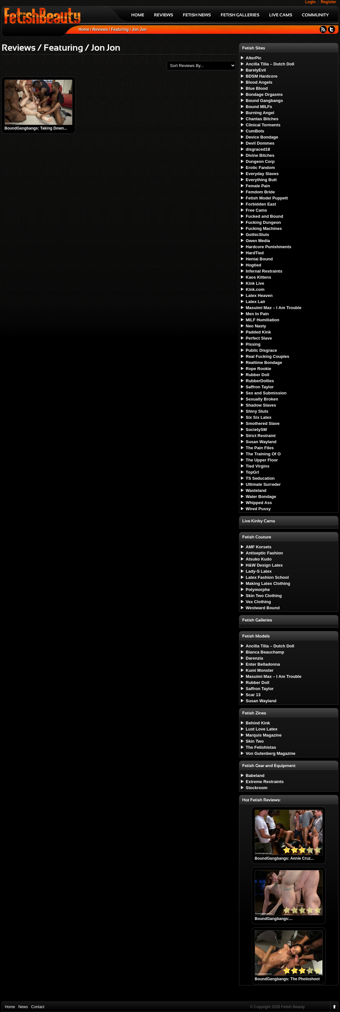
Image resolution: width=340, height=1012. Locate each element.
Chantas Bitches (262, 118)
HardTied (255, 252)
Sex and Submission (266, 393)
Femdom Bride (260, 192)
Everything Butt (261, 179)
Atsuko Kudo (259, 559)
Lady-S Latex (259, 571)
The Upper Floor (262, 460)
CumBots (255, 131)
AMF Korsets (258, 546)
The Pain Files (260, 447)
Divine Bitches (260, 155)
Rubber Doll (257, 374)
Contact (37, 1007)
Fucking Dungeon (263, 222)
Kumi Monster (260, 670)
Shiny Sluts (257, 411)
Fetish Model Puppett (267, 198)
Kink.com (255, 289)
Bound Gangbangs (264, 100)
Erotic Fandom (260, 167)
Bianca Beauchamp (265, 652)
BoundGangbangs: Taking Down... (35, 128)
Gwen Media (258, 240)
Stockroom (257, 787)
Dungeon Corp (260, 161)
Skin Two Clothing (264, 595)
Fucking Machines (264, 228)
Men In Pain (257, 313)
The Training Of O (263, 453)
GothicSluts (257, 234)
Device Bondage (262, 137)
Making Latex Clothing (268, 583)
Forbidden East (261, 204)
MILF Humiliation (262, 319)
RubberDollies (260, 380)
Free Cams (256, 210)
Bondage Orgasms (264, 94)
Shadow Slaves (261, 405)
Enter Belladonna (263, 664)
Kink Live (255, 283)
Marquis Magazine (264, 735)
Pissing (253, 344)
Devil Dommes (260, 143)
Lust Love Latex (261, 729)
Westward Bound (263, 607)
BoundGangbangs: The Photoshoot (287, 979)
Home (84, 29)
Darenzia (254, 658)
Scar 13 (253, 694)
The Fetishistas (261, 747)
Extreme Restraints (265, 781)
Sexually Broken (262, 399)
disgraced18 (258, 149)
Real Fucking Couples (267, 356)
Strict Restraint (261, 435)
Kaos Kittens (258, 277)
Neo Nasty (256, 326)
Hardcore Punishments (268, 246)
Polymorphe (258, 589)
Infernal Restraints (264, 271)
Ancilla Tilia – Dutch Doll (270, 64)
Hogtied (253, 265)
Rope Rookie (258, 368)
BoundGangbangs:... (274, 918)
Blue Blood (257, 88)
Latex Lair (255, 301)
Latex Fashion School (267, 577)
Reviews (100, 29)
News (23, 1007)
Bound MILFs (259, 106)
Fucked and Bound (264, 216)
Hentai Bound (259, 259)
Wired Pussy (258, 508)
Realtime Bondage (264, 362)
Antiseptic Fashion (264, 553)
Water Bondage (261, 496)
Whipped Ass (259, 502)
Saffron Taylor (260, 386)
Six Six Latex (258, 417)
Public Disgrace (261, 350)
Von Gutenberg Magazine (270, 753)
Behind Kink (258, 723)
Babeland (255, 775)
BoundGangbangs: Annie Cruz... (284, 858)
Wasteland (256, 490)
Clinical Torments (263, 124)
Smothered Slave (263, 423)
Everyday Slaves (262, 173)
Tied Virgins (257, 466)
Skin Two (255, 741)
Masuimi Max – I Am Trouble (274, 307)
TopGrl (252, 472)
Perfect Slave (259, 338)
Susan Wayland (261, 441)
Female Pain (258, 185)
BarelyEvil (256, 70)
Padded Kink (258, 332)
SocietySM (256, 429)
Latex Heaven (259, 295)
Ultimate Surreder (263, 484)
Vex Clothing (258, 601)
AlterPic (253, 57)
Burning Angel (260, 112)
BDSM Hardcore (261, 76)
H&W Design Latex (264, 565)
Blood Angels (259, 82)
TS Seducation (260, 478)
